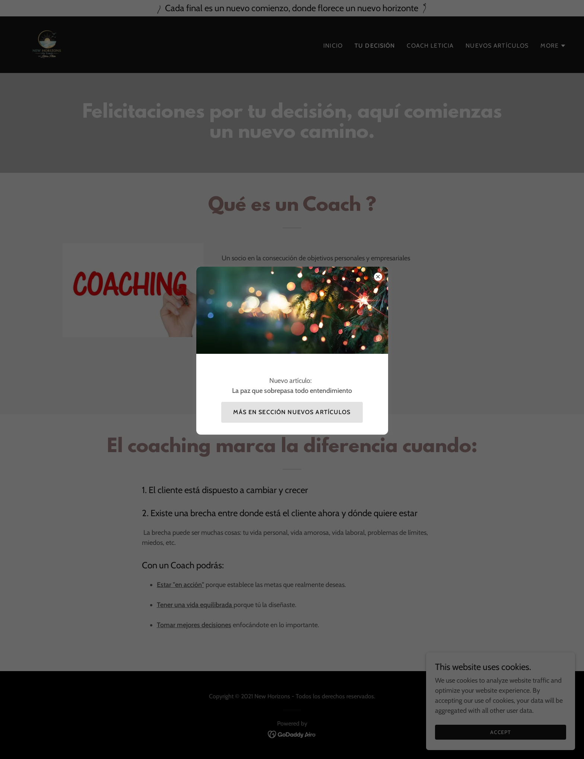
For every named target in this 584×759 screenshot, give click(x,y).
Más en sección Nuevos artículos (291, 412)
